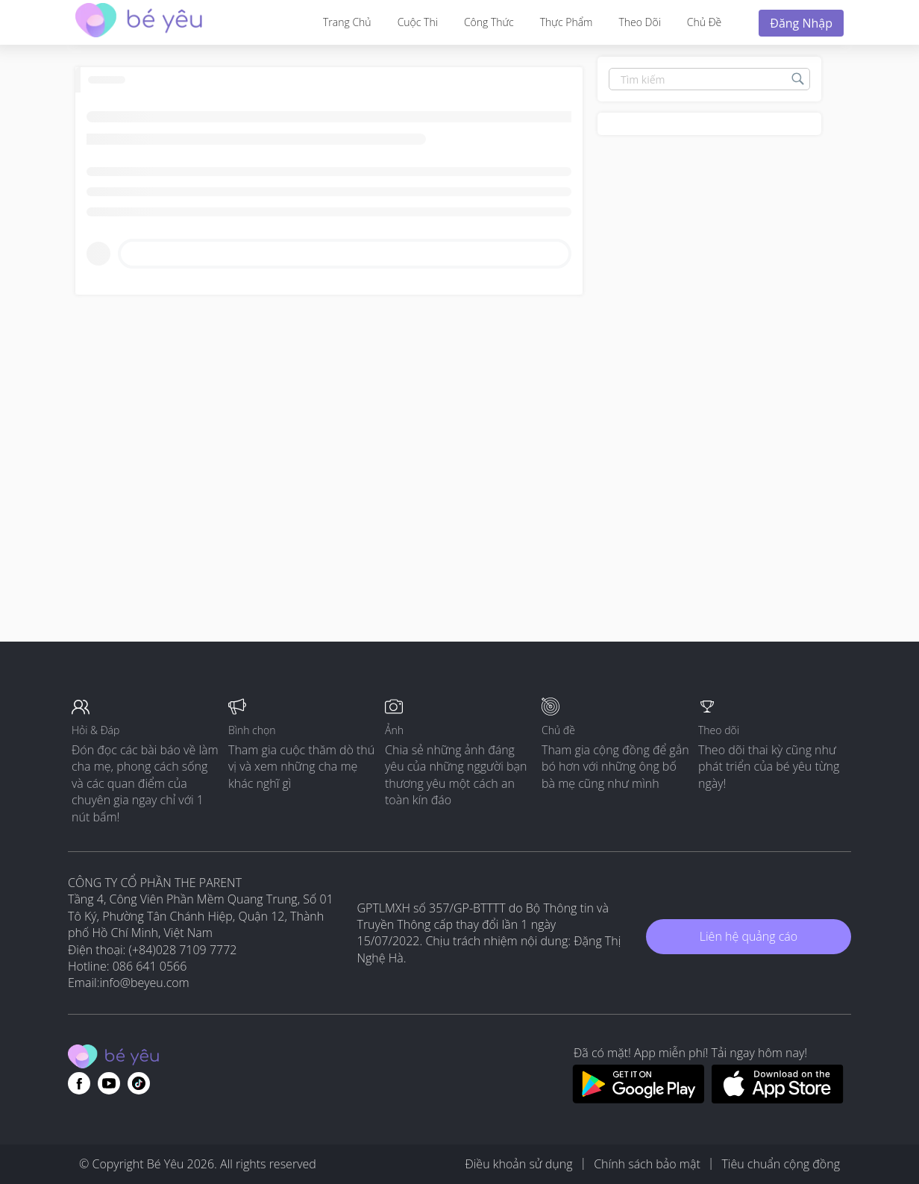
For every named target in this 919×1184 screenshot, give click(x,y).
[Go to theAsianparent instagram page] (139, 1083)
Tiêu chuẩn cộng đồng (780, 1164)
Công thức (489, 22)
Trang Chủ (347, 22)
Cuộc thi (418, 22)
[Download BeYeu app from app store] (778, 1099)
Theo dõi (639, 22)
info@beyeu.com (144, 982)
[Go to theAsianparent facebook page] (79, 1083)
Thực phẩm (566, 22)
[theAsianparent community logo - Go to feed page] (138, 22)
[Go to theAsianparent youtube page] (109, 1083)
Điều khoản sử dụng (518, 1164)
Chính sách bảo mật (647, 1164)
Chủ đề (704, 22)
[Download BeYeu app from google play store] (638, 1099)
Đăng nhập (801, 23)
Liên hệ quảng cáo (748, 936)
